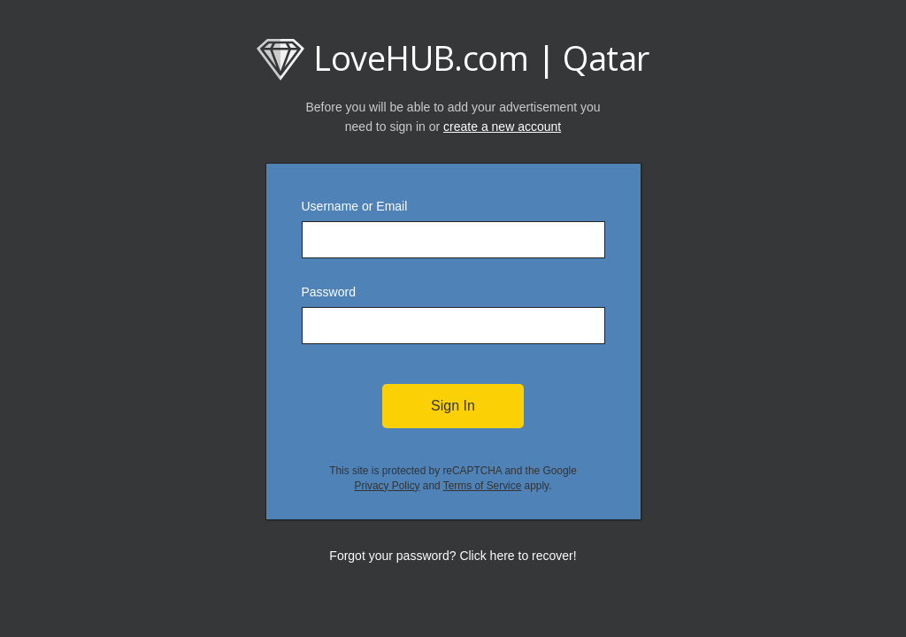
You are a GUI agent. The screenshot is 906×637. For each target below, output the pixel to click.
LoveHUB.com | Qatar (453, 58)
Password (329, 292)
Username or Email (355, 206)
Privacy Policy (387, 486)
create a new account (502, 126)
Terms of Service (482, 486)
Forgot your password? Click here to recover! (452, 556)
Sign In (453, 405)
